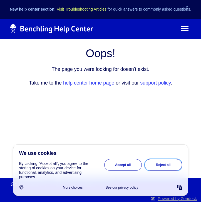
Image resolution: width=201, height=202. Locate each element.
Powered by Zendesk (177, 198)
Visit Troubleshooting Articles (81, 9)
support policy (155, 83)
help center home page (88, 83)
